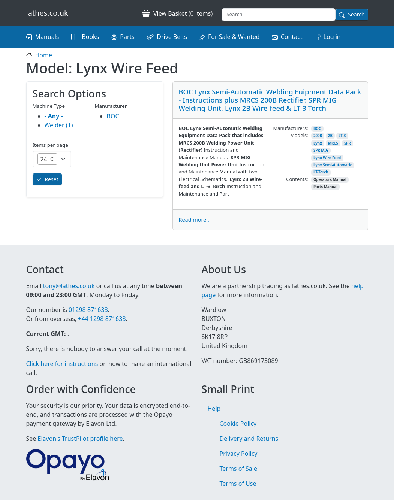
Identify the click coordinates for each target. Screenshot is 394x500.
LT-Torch (320, 172)
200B (317, 135)
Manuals (47, 37)
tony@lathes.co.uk (69, 286)
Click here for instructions (62, 364)
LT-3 (342, 135)
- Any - (54, 116)
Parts (127, 37)
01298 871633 (88, 310)
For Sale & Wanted (234, 37)
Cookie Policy (238, 423)
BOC (317, 128)
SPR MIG (320, 150)
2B (330, 135)
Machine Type (49, 106)
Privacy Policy (239, 453)
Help (214, 408)
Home (43, 55)
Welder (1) (59, 125)
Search (356, 14)
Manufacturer (111, 106)
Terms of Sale (238, 468)
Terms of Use (238, 483)
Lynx (317, 143)
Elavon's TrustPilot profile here (80, 438)
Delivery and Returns (249, 438)
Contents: (297, 179)
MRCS (333, 143)
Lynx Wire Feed (327, 157)
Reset (51, 179)
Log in (332, 37)
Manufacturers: (290, 128)
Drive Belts (172, 37)
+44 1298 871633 (102, 319)
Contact (292, 37)
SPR (347, 143)
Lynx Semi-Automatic (332, 165)
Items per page (50, 145)
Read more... (195, 219)
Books (90, 37)
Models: (299, 135)
